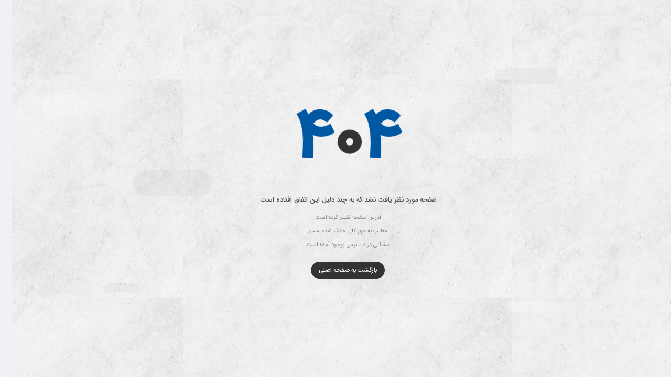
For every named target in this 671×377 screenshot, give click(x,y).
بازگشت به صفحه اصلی (336, 270)
